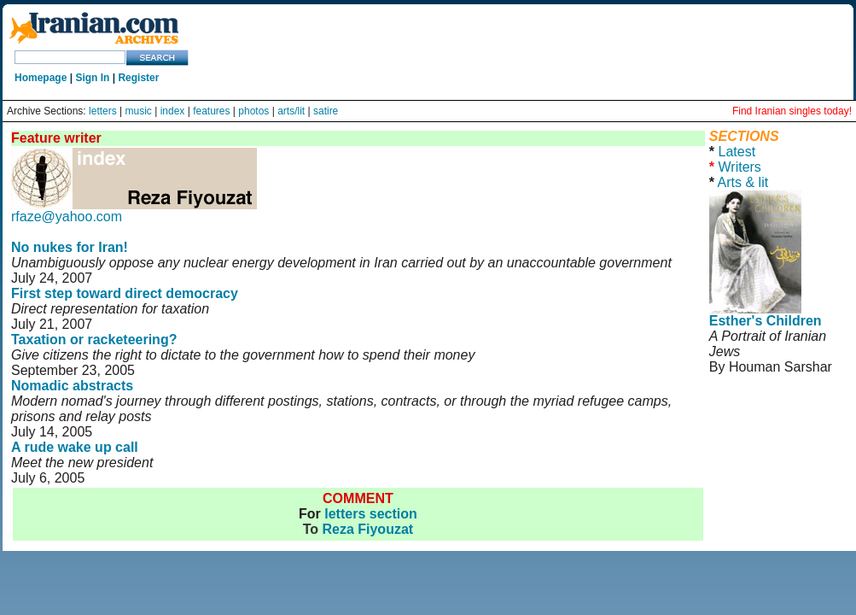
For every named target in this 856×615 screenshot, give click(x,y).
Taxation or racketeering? (94, 339)
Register (138, 78)
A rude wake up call (74, 447)
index (172, 111)
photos (253, 111)
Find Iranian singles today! (792, 111)
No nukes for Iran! (69, 247)
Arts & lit (743, 182)
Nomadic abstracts (72, 385)
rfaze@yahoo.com (66, 216)
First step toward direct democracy (124, 293)
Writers (739, 167)
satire (325, 111)
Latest (736, 151)
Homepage (41, 78)
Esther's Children (765, 320)
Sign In (92, 78)
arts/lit (291, 111)
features (211, 111)
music (138, 111)
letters (103, 111)
